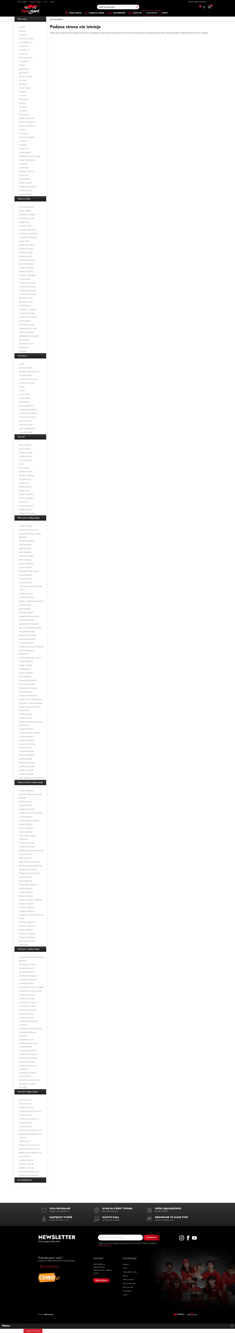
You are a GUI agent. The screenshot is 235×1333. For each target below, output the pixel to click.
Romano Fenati (25, 487)
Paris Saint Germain (27, 137)
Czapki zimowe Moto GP (29, 1119)
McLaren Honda (25, 375)
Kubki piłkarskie (25, 609)
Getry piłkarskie (25, 545)
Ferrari (22, 364)
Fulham (22, 65)
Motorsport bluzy (26, 968)
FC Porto (23, 141)
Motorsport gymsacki (28, 1002)
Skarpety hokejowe (27, 937)
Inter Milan (23, 99)
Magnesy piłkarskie (26, 740)
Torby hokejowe (25, 832)
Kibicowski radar (128, 1287)
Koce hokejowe (25, 854)
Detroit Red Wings (26, 245)
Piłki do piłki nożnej (27, 684)
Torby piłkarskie (25, 583)
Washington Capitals (27, 290)
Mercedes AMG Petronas (29, 371)
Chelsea (22, 27)
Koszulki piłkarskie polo (28, 530)
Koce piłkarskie (25, 605)
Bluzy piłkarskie (25, 548)
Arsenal (22, 31)
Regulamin (126, 1264)
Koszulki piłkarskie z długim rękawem (30, 535)
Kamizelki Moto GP (26, 1107)
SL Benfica (23, 145)
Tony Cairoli (24, 468)
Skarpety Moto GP (26, 1168)
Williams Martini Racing (28, 379)
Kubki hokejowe (25, 858)
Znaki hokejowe (25, 881)
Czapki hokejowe (26, 817)
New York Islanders (27, 214)
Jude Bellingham (25, 194)
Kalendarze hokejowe (28, 885)
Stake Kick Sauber (26, 425)
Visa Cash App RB (25, 432)
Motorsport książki (27, 1062)
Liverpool (23, 35)
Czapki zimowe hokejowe (29, 820)
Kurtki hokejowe (25, 805)
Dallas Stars (24, 241)
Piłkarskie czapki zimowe (29, 571)
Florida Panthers (26, 252)
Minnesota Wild (25, 256)
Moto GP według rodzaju (28, 1092)
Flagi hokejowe (25, 877)
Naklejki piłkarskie (26, 729)
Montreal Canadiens (27, 309)
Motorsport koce (26, 1014)
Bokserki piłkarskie (26, 774)
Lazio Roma (23, 114)
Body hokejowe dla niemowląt (27, 943)
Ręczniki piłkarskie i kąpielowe (31, 601)
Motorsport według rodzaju (28, 949)
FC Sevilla (23, 80)
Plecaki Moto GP (26, 1123)
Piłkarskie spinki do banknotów (26, 652)
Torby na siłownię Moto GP (30, 1130)
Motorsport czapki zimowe (30, 991)
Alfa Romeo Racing (27, 383)
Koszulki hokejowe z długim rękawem (30, 796)
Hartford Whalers (26, 325)
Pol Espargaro (25, 479)
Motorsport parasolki (28, 1054)
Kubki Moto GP (25, 1141)
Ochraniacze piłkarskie (28, 688)
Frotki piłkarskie (25, 692)
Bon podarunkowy (25, 1180)
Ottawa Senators (26, 268)
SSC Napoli (23, 111)
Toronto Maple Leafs (27, 283)
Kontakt (125, 1295)
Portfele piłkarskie (26, 751)
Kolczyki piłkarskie (26, 643)
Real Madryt (24, 73)
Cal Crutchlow (25, 460)
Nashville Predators (27, 260)
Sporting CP (24, 149)
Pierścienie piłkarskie (27, 639)
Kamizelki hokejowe (27, 809)
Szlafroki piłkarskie (26, 766)
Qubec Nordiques (26, 332)
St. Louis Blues (24, 279)
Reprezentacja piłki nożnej (29, 156)
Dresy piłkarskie (25, 560)
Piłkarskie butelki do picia (29, 616)
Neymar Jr (23, 164)
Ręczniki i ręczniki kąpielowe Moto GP (30, 1136)
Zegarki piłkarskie (26, 661)
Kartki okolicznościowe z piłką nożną (30, 709)
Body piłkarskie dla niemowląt (31, 778)
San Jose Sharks (25, 302)
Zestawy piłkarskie (26, 564)
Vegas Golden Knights (28, 317)
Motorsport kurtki (26, 972)
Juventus (22, 103)
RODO (125, 1268)
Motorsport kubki (26, 1018)
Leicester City (24, 50)
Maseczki (22, 351)
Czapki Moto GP (25, 1115)
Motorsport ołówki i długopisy (28, 1085)
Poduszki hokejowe (27, 847)
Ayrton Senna (24, 398)
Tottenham (23, 46)
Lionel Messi (24, 168)
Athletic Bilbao (25, 88)
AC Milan (22, 95)
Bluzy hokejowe (25, 801)
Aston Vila (23, 54)
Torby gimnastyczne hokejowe (27, 837)
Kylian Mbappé (24, 179)
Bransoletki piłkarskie (27, 635)
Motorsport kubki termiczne (30, 1028)
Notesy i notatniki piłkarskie (30, 699)
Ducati (21, 464)
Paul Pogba (23, 175)
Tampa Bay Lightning (27, 313)
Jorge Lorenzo (25, 449)
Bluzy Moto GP (25, 1100)
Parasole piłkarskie (26, 755)
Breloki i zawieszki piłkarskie (30, 628)
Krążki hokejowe (26, 888)
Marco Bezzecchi (26, 506)
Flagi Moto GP (25, 1156)
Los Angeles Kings (26, 207)
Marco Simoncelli (26, 494)
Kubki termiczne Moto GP (29, 1149)
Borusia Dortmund (26, 122)
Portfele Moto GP (26, 1160)
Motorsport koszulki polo (30, 1080)
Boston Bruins (25, 306)
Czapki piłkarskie (25, 567)
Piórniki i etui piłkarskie (28, 696)
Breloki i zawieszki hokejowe (30, 866)
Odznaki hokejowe (26, 907)
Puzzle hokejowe (26, 896)
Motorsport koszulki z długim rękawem (31, 959)
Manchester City (25, 42)
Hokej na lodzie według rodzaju (30, 782)
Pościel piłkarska (26, 593)
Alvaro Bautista (25, 456)
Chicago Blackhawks (28, 294)
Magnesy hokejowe (27, 911)
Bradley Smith (24, 490)
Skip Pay (125, 1276)
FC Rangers (23, 133)
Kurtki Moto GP (25, 1104)
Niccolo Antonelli (27, 475)
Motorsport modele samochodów (27, 1074)
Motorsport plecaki (27, 995)
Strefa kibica (102, 1280)
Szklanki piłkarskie (26, 612)
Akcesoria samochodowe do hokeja (31, 917)
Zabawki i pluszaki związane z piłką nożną (31, 723)
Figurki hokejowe (26, 892)
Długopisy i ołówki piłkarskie (31, 703)
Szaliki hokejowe (26, 824)
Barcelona (23, 69)
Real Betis (23, 84)
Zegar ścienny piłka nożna (30, 658)
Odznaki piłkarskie (26, 736)
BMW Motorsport (26, 406)
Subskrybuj (151, 1237)
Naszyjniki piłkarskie (27, 631)
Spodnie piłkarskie (26, 556)
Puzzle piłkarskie (25, 718)
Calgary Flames (25, 226)
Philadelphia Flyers (26, 218)
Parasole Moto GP (26, 1164)
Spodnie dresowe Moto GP (30, 1111)
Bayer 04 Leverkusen (27, 126)
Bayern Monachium (27, 118)
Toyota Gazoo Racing (28, 413)
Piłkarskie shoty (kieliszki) (29, 624)
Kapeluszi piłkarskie (26, 763)
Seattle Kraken (25, 321)
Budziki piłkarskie (25, 665)
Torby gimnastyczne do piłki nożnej (30, 588)
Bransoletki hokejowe (28, 869)
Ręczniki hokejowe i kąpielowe (31, 850)
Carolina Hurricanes (27, 230)
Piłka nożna (22, 19)
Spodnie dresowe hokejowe (30, 813)
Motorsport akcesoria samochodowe (28, 1045)
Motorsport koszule (27, 964)
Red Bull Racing (25, 368)
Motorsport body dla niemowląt (28, 1067)
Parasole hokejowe (27, 926)
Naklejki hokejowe (26, 904)
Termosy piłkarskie (26, 620)
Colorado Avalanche (28, 233)
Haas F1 (22, 387)
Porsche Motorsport (28, 409)
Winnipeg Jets (24, 222)
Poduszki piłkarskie (26, 597)
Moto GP (21, 437)
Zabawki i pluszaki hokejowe (30, 900)
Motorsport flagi (26, 1039)
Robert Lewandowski (27, 187)
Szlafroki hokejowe (27, 933)
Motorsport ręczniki (27, 1010)
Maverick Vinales (26, 472)
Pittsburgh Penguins (27, 275)
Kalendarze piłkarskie (27, 680)
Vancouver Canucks (27, 287)
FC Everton (23, 61)
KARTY (165, 13)
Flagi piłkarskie (25, 669)
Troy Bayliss (24, 502)
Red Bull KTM (24, 483)
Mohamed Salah (25, 190)
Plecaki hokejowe (26, 828)
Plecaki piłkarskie (26, 579)
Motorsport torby (26, 999)
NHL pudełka (24, 347)
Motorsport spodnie (27, 980)
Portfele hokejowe (27, 922)
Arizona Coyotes (26, 271)
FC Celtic (22, 130)
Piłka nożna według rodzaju (29, 518)
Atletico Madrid (25, 76)
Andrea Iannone (26, 453)
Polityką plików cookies (130, 1272)
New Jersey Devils (26, 298)
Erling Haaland (25, 183)
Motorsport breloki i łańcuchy (27, 1034)
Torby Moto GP (25, 1126)
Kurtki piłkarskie (25, 552)
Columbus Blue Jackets (28, 237)
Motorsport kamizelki (28, 976)
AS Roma (22, 107)
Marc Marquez (25, 445)
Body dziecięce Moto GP (29, 1172)
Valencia (22, 92)
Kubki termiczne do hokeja (29, 862)
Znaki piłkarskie (25, 677)
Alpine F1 (22, 390)
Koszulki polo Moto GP (28, 1175)
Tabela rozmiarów (128, 1279)
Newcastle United (26, 39)
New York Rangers (26, 264)
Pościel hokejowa (26, 843)
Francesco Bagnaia (27, 513)
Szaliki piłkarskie (25, 575)
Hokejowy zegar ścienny (29, 873)
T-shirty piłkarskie (26, 526)
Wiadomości (151, 13)
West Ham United (26, 58)
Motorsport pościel (27, 1006)
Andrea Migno (25, 509)
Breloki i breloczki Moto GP (30, 1153)
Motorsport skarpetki (28, 1058)
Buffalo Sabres (25, 211)
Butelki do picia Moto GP (29, 1145)
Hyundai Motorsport (27, 417)
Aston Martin (24, 394)
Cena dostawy (127, 1291)
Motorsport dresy (26, 983)
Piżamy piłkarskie (25, 759)
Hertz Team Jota (25, 421)
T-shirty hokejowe (26, 791)
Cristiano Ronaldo (27, 171)
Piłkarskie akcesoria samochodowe (27, 746)
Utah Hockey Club (26, 344)
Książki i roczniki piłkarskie (29, 733)
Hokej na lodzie (24, 199)
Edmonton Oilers (26, 249)
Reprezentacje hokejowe (29, 336)
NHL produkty (24, 340)
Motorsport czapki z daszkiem (31, 987)
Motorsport (22, 356)
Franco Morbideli (26, 498)
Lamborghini (24, 402)
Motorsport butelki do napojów (28, 1023)
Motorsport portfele (28, 1050)
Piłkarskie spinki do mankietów (31, 647)
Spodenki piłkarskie (26, 541)
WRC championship (26, 428)
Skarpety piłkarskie (26, 770)
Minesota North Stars (28, 328)
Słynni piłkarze (25, 152)
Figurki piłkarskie (25, 714)
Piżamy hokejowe (26, 930)
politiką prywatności (105, 1245)
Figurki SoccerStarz (27, 160)
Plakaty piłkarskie (26, 673)
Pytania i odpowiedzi (129, 1283)
